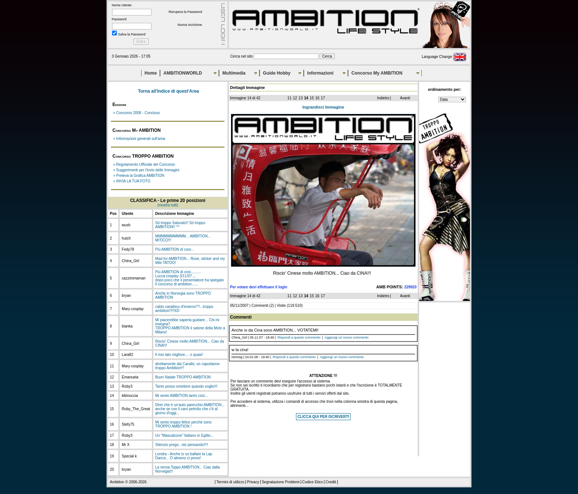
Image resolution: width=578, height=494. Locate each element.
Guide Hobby (276, 73)
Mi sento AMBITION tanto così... (181, 396)
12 (295, 98)
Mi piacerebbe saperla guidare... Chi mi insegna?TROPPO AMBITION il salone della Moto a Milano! (190, 326)
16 (317, 98)
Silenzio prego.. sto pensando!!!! (181, 445)
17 (323, 98)
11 (290, 98)
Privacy (253, 482)
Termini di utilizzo (230, 482)
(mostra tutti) (167, 205)
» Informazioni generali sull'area (139, 139)
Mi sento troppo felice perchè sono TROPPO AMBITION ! (183, 424)
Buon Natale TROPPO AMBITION (182, 377)
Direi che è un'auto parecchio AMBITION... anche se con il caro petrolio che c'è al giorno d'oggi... (189, 409)
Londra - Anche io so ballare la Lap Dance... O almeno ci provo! (183, 456)
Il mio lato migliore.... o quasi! (179, 355)
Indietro (383, 98)
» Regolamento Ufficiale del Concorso (144, 164)
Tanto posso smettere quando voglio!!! (186, 386)
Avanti (405, 98)
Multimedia (234, 73)
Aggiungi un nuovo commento (347, 337)
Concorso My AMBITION (376, 73)
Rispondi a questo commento (299, 337)
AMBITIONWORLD (182, 73)
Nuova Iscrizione (189, 25)
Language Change (444, 57)
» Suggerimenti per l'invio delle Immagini (146, 170)
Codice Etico (312, 482)
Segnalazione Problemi (281, 482)
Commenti (259, 305)
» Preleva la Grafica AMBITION (138, 176)
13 (301, 98)
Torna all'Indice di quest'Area (168, 91)
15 (312, 98)
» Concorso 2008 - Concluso (136, 113)
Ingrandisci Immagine (323, 107)
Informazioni (320, 73)
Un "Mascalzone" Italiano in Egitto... (184, 435)
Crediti (330, 482)
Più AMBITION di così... (174, 249)
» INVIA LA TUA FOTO (131, 181)
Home (150, 73)
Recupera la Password (185, 12)
